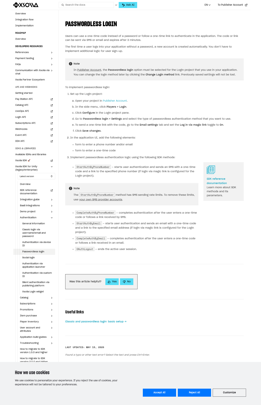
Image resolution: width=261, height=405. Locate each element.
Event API (20, 135)
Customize (229, 392)
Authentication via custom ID (37, 275)
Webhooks (21, 129)
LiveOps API (22, 111)
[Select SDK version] (36, 176)
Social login (28, 258)
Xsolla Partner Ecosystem (30, 80)
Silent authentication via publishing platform (35, 284)
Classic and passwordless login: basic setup (94, 321)
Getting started (23, 93)
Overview (20, 14)
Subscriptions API (25, 123)
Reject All (194, 392)
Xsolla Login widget (33, 292)
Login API (20, 117)
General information (33, 224)
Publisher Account (89, 70)
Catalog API (21, 105)
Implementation (24, 26)
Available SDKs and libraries (30, 155)
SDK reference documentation (28, 192)
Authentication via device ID (36, 244)
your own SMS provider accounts (100, 199)
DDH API (19, 141)
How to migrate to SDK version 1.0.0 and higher (34, 351)
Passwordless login (33, 252)
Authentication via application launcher (33, 265)
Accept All (159, 392)
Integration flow (24, 20)
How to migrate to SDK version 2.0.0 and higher (34, 360)
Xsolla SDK (22, 161)
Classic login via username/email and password (34, 233)
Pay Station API (24, 99)
